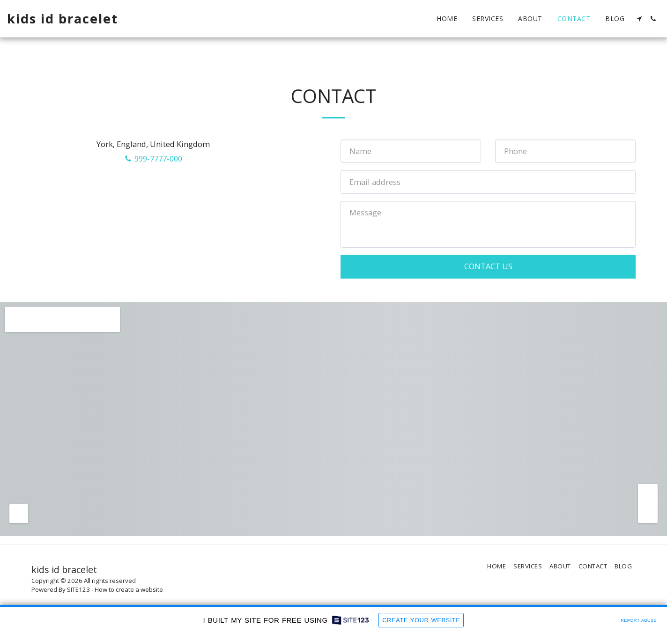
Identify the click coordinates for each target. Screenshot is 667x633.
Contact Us (488, 266)
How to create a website (129, 589)
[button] (638, 18)
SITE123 (78, 589)
